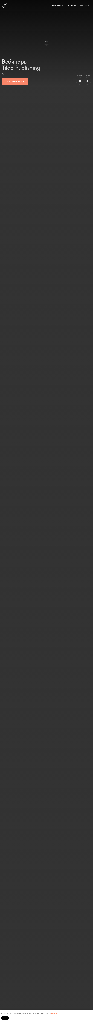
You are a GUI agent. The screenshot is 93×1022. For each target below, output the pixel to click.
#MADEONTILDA (71, 5)
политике (54, 1014)
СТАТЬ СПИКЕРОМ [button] (58, 5)
